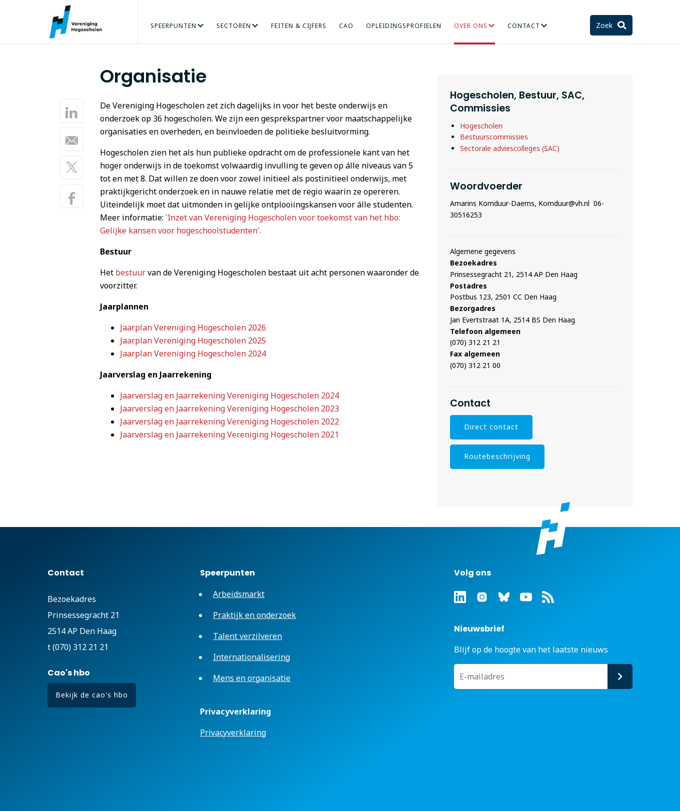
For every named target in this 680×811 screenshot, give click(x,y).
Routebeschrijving (497, 456)
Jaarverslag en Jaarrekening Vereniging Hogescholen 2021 (229, 434)
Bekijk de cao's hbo (92, 695)
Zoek (605, 25)
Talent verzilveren (247, 636)
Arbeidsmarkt (238, 594)
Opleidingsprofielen (404, 26)
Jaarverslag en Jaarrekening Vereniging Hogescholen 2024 (229, 395)
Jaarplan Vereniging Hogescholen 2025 (193, 340)
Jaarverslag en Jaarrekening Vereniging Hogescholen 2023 (229, 408)
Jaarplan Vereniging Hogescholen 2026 (193, 327)
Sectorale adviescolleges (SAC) (510, 148)
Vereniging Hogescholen (80, 22)
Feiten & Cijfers (298, 26)
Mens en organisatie (251, 678)
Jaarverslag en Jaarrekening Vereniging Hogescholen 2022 (229, 421)
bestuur (131, 272)
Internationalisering (251, 657)
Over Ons (471, 26)
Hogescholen (481, 125)
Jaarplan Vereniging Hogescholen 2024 (193, 353)
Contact (524, 26)
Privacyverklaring (233, 732)
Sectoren (233, 26)
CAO (346, 26)
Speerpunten (173, 26)
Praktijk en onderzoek (254, 615)
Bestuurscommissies (495, 137)
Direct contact (491, 427)
